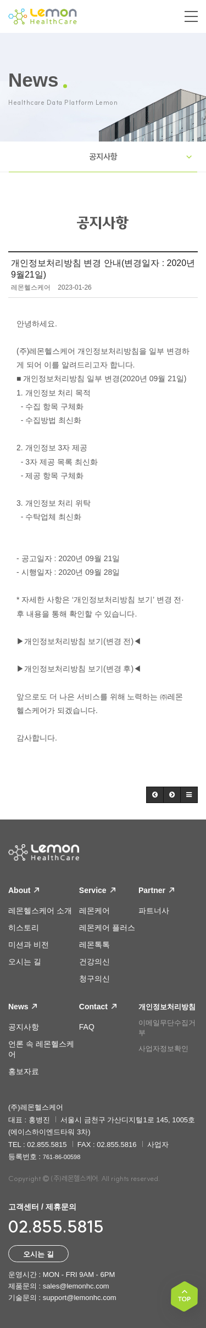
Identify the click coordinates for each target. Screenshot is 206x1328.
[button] (155, 795)
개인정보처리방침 (167, 1007)
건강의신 (94, 961)
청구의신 (94, 978)
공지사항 (103, 156)
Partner (156, 890)
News (22, 1006)
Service (97, 890)
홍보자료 (23, 1071)
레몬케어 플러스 (107, 927)
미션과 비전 (28, 944)
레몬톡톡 (94, 944)
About (23, 890)
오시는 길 (24, 961)
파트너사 (153, 910)
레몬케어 (94, 910)
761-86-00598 (62, 1157)
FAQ (86, 1026)
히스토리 (23, 927)
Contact (97, 1006)
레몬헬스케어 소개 (40, 910)
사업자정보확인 (163, 1048)
